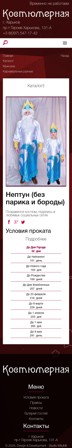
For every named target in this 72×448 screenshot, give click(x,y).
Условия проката (36, 397)
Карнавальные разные (18, 71)
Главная (8, 56)
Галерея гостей (36, 413)
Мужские (9, 66)
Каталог (8, 61)
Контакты (36, 418)
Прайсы (36, 402)
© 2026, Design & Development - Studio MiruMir (36, 446)
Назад (65, 56)
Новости (36, 408)
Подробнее (36, 239)
